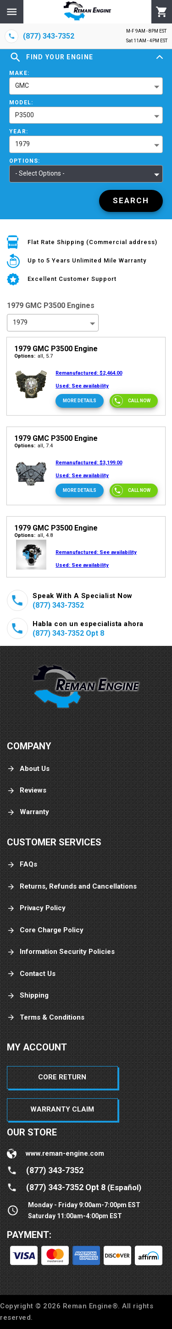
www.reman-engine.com (65, 1153)
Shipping (28, 995)
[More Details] (79, 401)
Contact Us (31, 974)
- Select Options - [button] (40, 173)
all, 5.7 (33, 356)
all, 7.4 (33, 446)
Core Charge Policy (45, 930)
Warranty (28, 812)
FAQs (22, 864)
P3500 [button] (24, 115)
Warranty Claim (62, 1109)
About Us (28, 768)
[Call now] (134, 401)
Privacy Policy (36, 908)
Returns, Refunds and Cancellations (72, 886)
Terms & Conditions (45, 1017)
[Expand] (159, 57)
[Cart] (161, 12)
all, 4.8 (33, 535)
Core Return (62, 1077)
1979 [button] (22, 144)
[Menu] (11, 11)
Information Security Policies (61, 951)
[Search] (131, 201)
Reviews (26, 790)
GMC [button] (22, 85)
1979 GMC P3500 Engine (56, 348)
